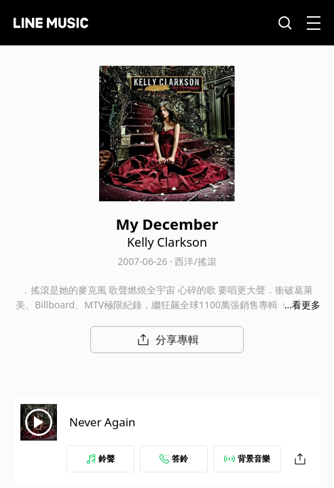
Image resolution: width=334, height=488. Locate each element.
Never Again (102, 422)
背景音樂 (247, 458)
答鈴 (174, 458)
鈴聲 (100, 458)
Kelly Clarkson (167, 242)
